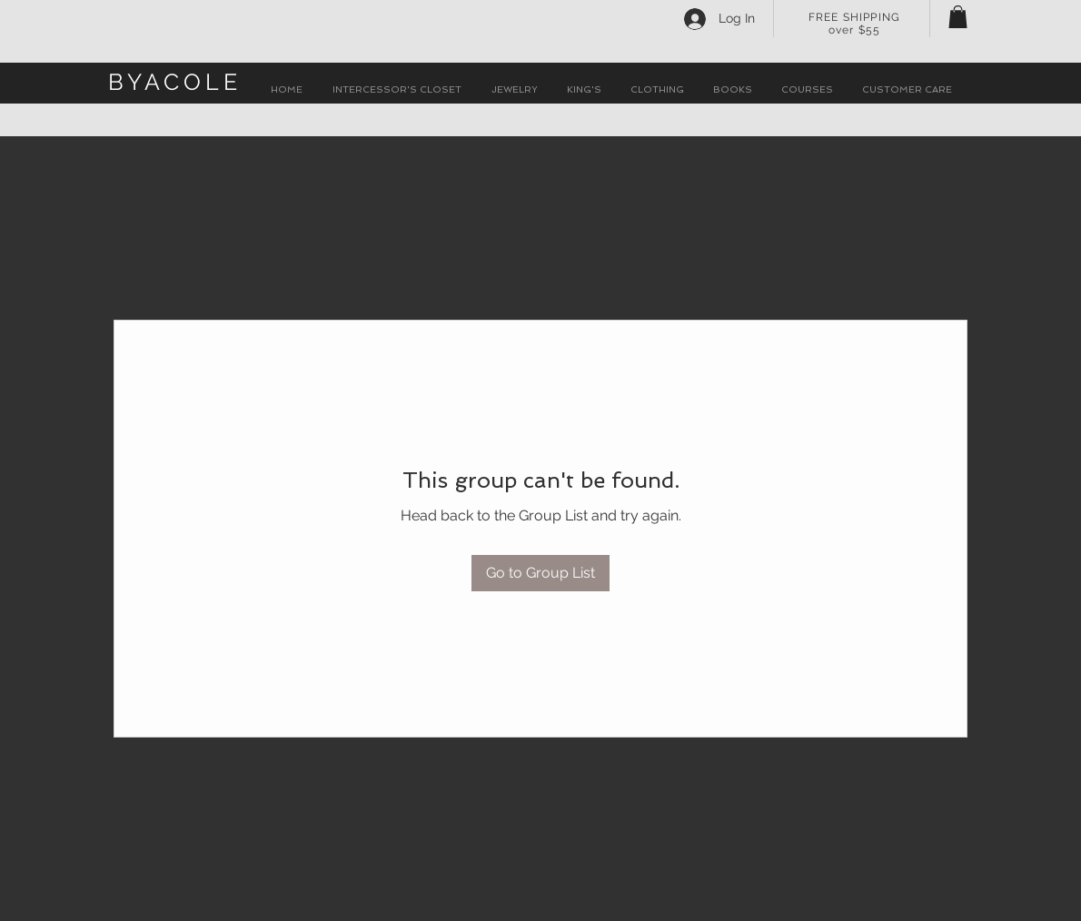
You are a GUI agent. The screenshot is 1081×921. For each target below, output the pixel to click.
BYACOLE (175, 81)
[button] (957, 16)
